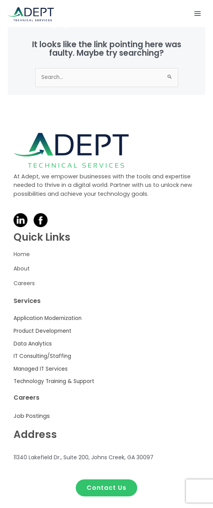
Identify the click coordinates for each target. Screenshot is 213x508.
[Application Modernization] (48, 318)
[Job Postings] (32, 416)
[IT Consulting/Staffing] (43, 356)
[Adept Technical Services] (31, 13)
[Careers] (24, 284)
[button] (106, 487)
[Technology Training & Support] (54, 381)
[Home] (22, 255)
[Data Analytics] (33, 344)
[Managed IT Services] (41, 369)
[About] (22, 269)
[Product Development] (43, 331)
